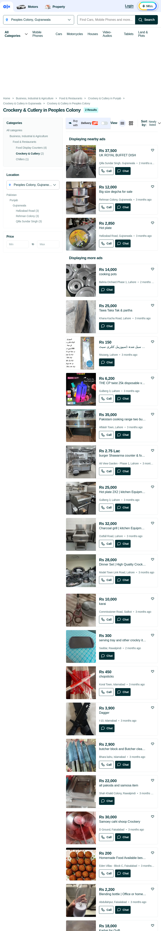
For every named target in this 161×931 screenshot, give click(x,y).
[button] (88, 123)
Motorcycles (75, 34)
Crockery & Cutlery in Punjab (104, 98)
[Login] (129, 6)
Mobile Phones (38, 34)
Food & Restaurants (70, 98)
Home (6, 98)
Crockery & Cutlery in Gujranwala (22, 103)
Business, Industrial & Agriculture (34, 98)
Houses (93, 34)
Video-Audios (107, 34)
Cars (59, 34)
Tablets (129, 34)
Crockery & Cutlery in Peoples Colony (68, 103)
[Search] (146, 19)
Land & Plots (143, 34)
